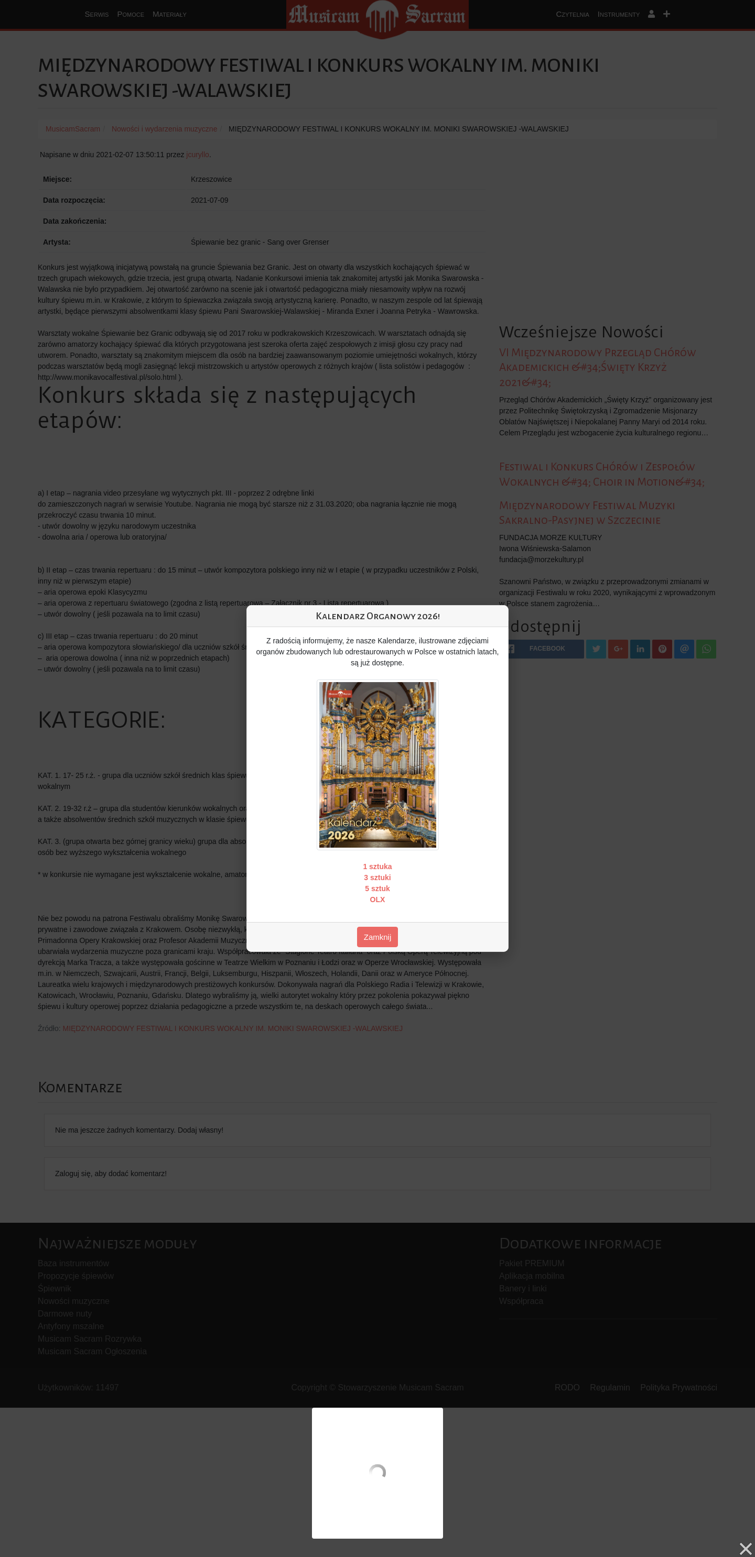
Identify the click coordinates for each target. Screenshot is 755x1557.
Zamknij (378, 937)
